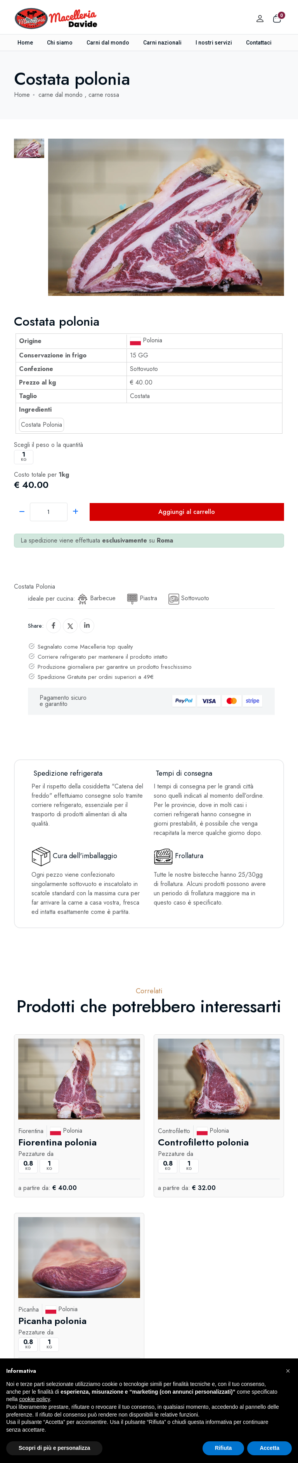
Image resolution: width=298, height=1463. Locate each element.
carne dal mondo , (63, 94)
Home (25, 42)
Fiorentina (30, 1131)
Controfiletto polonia (203, 1142)
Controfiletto (174, 1131)
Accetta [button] (269, 1448)
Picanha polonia (52, 1320)
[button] (288, 1371)
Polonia (146, 340)
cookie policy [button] (34, 1399)
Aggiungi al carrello (186, 511)
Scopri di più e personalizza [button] (54, 1448)
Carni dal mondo (108, 42)
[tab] (29, 148)
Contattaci (259, 42)
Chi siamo (60, 42)
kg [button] (23, 457)
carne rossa (103, 94)
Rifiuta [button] (223, 1448)
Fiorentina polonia (57, 1142)
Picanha (28, 1310)
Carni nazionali (162, 42)
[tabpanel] (166, 217)
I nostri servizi (214, 42)
